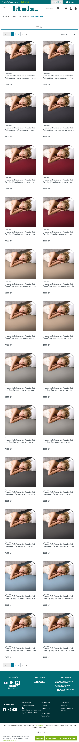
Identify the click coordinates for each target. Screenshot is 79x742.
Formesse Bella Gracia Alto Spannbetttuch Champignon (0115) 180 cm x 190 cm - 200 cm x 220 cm (20, 336)
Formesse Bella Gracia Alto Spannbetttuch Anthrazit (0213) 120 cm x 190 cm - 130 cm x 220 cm (20, 76)
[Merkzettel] (65, 8)
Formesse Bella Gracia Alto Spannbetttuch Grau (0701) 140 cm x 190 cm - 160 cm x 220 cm (58, 388)
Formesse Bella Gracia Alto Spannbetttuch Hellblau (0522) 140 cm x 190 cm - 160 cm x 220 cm (58, 596)
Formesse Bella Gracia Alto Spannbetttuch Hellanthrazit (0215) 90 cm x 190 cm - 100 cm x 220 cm (58, 544)
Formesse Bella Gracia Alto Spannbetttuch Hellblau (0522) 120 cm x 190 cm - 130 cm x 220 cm (20, 596)
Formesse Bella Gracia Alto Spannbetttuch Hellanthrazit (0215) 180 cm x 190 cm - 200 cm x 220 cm (20, 544)
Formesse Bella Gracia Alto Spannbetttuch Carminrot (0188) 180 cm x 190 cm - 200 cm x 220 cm (20, 232)
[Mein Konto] (70, 8)
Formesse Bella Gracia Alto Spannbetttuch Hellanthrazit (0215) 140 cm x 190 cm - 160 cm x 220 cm (58, 492)
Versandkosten (40, 725)
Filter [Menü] (39, 26)
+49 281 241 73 (24, 2)
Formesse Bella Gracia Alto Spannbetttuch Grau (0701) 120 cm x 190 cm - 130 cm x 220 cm (20, 388)
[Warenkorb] (75, 8)
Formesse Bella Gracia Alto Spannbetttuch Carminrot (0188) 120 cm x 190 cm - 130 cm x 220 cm (20, 180)
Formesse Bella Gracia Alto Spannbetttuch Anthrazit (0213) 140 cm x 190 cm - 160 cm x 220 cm (58, 76)
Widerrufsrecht (47, 716)
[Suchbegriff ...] (50, 8)
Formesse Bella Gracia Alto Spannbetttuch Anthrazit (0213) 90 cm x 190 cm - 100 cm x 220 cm (58, 128)
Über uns (64, 706)
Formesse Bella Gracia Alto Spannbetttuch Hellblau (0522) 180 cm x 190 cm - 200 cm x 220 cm (20, 648)
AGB (43, 711)
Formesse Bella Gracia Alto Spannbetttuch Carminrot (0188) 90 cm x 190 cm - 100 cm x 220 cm (58, 232)
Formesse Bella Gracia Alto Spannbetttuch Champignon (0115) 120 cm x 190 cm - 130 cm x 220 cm (20, 284)
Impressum (46, 708)
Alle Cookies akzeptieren (67, 738)
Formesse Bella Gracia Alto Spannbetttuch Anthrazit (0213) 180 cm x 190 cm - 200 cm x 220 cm (20, 128)
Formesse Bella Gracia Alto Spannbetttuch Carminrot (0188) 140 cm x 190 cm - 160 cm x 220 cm (58, 180)
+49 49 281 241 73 (31, 713)
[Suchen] (58, 8)
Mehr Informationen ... (9, 740)
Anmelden (57, 2)
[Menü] (4, 8)
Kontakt (70, 1)
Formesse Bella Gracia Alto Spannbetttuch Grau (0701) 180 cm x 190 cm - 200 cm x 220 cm (20, 440)
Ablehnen (39, 738)
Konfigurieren (51, 738)
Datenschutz (46, 713)
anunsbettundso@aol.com (31, 710)
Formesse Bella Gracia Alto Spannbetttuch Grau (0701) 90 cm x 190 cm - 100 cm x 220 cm (58, 440)
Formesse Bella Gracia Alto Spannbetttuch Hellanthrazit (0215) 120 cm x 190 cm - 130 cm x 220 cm (20, 492)
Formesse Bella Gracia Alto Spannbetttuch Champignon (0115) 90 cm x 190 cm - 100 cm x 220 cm (58, 336)
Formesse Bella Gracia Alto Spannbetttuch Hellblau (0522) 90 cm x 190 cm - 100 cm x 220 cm (58, 648)
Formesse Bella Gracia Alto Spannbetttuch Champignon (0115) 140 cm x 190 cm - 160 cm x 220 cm (58, 284)
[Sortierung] (68, 35)
